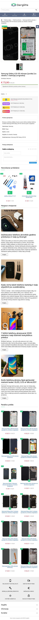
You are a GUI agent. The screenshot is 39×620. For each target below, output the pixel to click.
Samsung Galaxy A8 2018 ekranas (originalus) (9, 456)
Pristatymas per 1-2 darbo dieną (18, 110)
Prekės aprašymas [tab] (7, 117)
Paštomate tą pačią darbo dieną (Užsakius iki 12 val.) (24, 100)
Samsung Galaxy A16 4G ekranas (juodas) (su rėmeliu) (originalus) (29, 429)
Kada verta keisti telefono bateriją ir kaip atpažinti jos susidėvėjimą (19, 286)
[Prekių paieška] (19, 9)
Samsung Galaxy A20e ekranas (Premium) (10, 566)
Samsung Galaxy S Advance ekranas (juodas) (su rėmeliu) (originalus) (9, 485)
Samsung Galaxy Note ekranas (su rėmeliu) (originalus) (29, 484)
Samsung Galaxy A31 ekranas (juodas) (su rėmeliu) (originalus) (29, 539)
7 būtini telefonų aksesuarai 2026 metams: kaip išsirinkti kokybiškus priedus (16, 335)
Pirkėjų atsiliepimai (7, 144)
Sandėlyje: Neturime (6, 78)
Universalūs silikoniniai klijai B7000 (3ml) (29, 196)
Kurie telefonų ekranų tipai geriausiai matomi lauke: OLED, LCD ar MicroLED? (18, 381)
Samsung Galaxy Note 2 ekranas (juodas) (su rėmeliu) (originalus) (29, 512)
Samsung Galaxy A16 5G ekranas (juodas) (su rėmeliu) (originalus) (10, 429)
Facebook (6, 94)
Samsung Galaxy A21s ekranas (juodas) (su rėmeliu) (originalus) (10, 539)
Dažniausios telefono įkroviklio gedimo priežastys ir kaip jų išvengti (18, 236)
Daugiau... (4, 254)
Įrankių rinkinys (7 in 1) (10, 196)
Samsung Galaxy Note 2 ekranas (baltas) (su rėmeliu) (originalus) (10, 512)
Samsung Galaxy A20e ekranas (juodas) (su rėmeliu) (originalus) (29, 456)
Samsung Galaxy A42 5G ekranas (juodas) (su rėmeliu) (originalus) (29, 566)
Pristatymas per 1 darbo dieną (17, 103)
